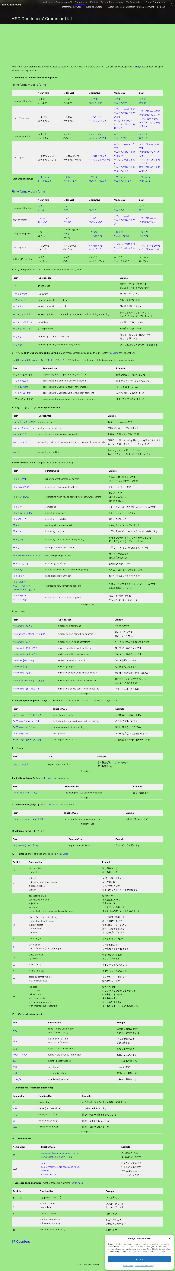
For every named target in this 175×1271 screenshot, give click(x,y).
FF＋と (16, 525)
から (15, 1030)
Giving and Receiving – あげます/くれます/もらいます (44, 360)
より (15, 1073)
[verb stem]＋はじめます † (26, 688)
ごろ (15, 1048)
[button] (169, 1238)
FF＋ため (17, 531)
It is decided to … (49, 1174)
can (43, 1163)
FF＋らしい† (19, 582)
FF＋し (16, 547)
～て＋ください (20, 294)
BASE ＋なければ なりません (27, 715)
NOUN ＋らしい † (21, 586)
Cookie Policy (128, 1266)
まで (15, 1040)
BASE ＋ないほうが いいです (27, 739)
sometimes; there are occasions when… (60, 1167)
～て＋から (18, 344)
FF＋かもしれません (23, 513)
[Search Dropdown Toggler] (172, 5)
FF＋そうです (20, 479)
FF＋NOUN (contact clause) (27, 555)
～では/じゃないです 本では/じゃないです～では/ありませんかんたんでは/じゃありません (149, 119)
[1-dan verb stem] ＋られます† (28, 819)
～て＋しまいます (22, 314)
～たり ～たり (20, 442)
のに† (16, 1126)
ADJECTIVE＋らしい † (24, 589)
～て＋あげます (20, 387)
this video (37, 269)
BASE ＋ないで (20, 733)
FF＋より (17, 507)
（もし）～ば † (20, 764)
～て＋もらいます (22, 393)
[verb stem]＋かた (22, 642)
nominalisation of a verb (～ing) (56, 1157)
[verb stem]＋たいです (24, 660)
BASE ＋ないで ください (25, 727)
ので (15, 1114)
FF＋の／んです (21, 563)
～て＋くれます (20, 380)
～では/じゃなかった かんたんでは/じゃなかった (124, 247)
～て (15, 286)
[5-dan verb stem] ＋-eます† (26, 792)
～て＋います (19, 300)
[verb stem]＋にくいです (25, 648)
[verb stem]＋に (20, 666)
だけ (15, 1067)
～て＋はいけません (23, 322)
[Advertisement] (87, 44)
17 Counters (21, 1241)
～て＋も (17, 336)
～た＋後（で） (20, 434)
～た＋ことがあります (24, 428)
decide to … (46, 1170)
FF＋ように (18, 539)
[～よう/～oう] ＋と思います (27, 845)
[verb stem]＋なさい (23, 626)
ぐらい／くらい (20, 1054)
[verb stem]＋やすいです (25, 654)
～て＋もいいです (22, 328)
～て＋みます (19, 306)
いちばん (17, 1079)
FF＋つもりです (21, 487)
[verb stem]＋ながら (23, 672)
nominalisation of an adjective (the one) (61, 1153)
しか (15, 1061)
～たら (16, 452)
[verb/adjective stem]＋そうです (29, 634)
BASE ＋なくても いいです (26, 721)
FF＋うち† (18, 569)
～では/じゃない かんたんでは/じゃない (124, 220)
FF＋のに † (18, 576)
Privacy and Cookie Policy (144, 1266)
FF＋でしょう (20, 519)
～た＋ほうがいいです (24, 422)
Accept (139, 1259)
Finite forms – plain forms (29, 191)
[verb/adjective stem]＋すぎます (29, 680)
